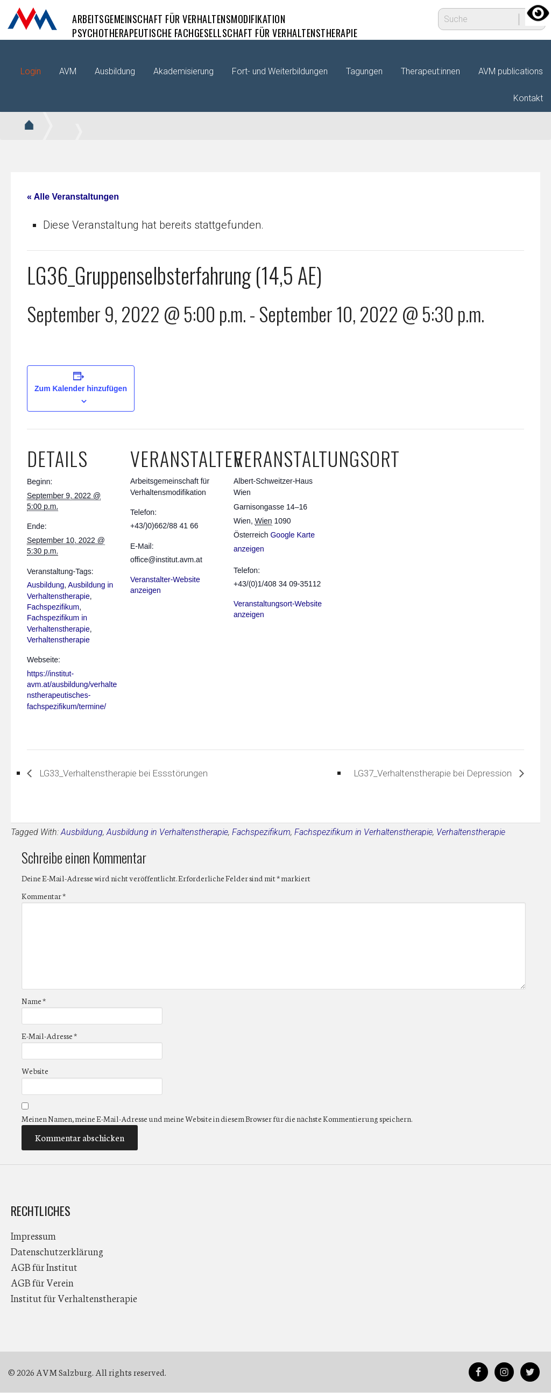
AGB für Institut (44, 1267)
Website (35, 1071)
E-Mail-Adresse (49, 1036)
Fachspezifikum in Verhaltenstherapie (363, 833)
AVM (32, 19)
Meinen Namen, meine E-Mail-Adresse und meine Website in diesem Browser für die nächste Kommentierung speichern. (217, 1119)
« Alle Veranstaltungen (73, 196)
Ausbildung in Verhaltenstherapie (167, 833)
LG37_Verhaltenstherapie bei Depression (416, 773)
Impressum (33, 1236)
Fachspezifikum (53, 607)
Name (34, 1001)
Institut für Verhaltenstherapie (74, 1298)
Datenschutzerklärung (57, 1251)
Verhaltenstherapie (58, 639)
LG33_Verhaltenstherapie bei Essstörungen (141, 773)
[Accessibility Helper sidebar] (538, 13)
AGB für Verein (42, 1283)
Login (30, 71)
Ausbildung (45, 585)
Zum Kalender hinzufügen (80, 388)
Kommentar (44, 896)
